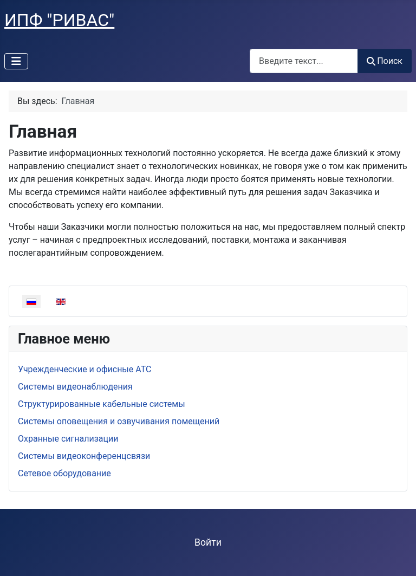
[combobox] (304, 61)
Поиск (384, 61)
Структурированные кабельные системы (101, 404)
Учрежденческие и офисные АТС (84, 369)
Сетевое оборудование (64, 473)
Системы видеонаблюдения (75, 386)
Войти (208, 542)
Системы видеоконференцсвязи (84, 456)
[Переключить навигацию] (16, 61)
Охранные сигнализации (68, 438)
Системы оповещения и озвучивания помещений (118, 421)
